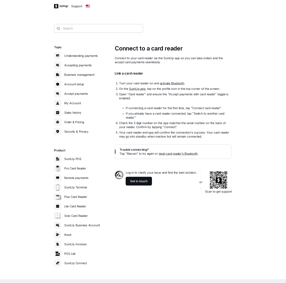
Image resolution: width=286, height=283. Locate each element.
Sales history (72, 112)
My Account (72, 103)
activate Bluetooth (172, 83)
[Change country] (88, 6)
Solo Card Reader (76, 216)
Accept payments (76, 93)
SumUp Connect (75, 263)
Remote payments (76, 178)
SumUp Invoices (75, 244)
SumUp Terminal (75, 187)
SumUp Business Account (82, 225)
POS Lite (70, 253)
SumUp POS (72, 159)
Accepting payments (78, 65)
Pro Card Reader (75, 168)
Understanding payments (81, 56)
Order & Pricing (74, 122)
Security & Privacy (76, 131)
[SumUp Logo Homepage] (62, 6)
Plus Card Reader (75, 197)
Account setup (74, 84)
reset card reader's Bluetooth (178, 153)
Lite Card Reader (75, 206)
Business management (79, 75)
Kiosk (68, 235)
